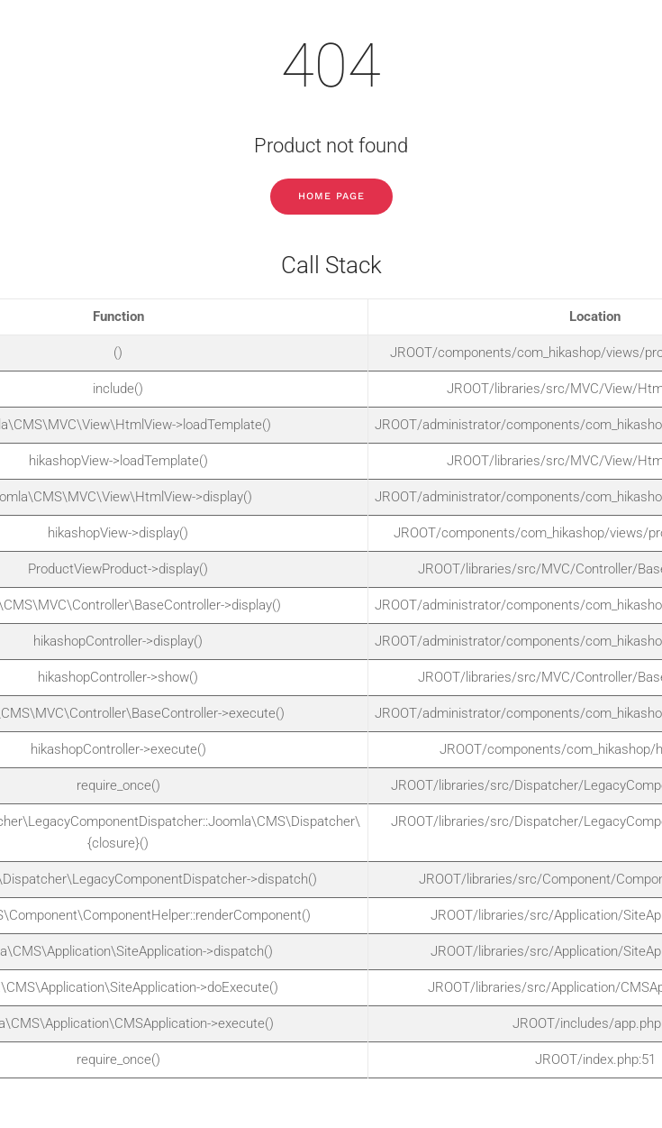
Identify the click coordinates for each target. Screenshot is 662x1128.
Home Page (331, 196)
